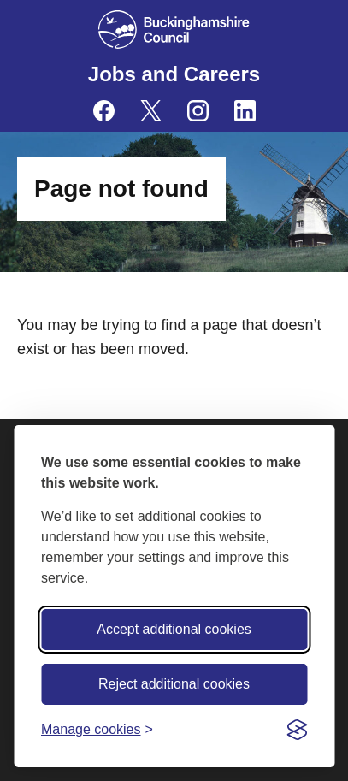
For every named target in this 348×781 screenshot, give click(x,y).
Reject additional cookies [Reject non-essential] (174, 684)
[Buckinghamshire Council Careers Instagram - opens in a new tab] (198, 111)
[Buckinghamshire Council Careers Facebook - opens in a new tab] (104, 111)
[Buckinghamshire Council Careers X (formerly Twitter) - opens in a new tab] (151, 111)
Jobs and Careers (174, 74)
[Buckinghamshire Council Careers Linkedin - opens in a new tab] (245, 111)
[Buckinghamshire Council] (174, 29)
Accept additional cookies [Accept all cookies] (174, 629)
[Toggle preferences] (97, 729)
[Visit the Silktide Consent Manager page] (296, 729)
